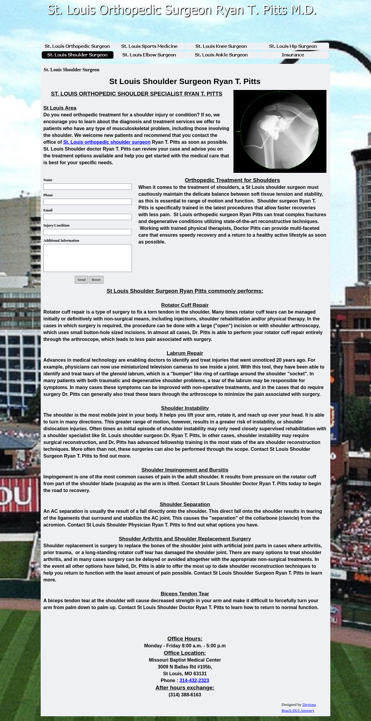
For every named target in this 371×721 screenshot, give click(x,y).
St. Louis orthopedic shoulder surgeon (107, 142)
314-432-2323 (194, 680)
